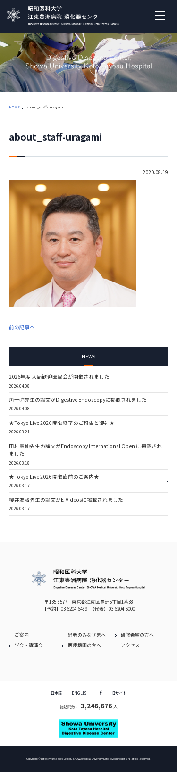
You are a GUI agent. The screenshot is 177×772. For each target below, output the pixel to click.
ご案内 (22, 634)
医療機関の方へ (84, 645)
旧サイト (118, 693)
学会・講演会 (29, 645)
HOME (14, 106)
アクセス (130, 645)
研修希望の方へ (137, 634)
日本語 (56, 693)
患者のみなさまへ (87, 634)
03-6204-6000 (122, 609)
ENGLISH (81, 693)
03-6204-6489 (74, 609)
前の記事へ (22, 327)
